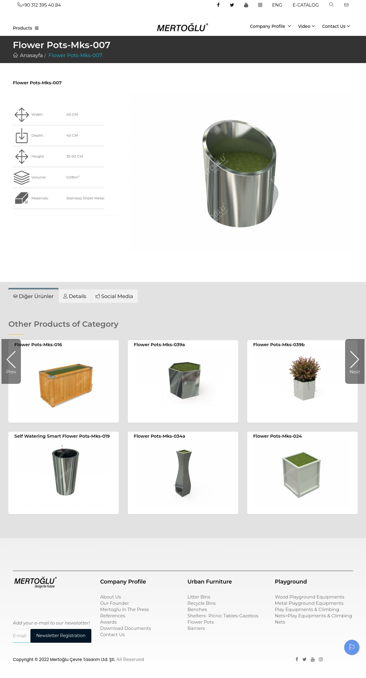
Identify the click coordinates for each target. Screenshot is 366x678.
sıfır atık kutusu (205, 551)
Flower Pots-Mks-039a (159, 344)
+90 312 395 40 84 (39, 5)
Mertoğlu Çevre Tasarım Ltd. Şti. (82, 659)
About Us (110, 597)
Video (306, 26)
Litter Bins (198, 597)
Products (22, 28)
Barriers (196, 628)
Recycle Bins (201, 603)
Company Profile (270, 26)
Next (352, 361)
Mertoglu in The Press (124, 609)
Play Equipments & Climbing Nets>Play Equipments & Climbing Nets (313, 616)
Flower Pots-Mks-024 (277, 436)
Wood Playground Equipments (310, 597)
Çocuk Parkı (27, 551)
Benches (197, 609)
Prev (13, 361)
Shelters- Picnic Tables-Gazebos (222, 616)
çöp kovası (112, 551)
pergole (284, 551)
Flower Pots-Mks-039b (279, 344)
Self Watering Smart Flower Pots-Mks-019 (62, 436)
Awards (108, 622)
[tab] (33, 296)
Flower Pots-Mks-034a (159, 436)
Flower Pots (200, 622)
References (112, 616)
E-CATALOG (306, 5)
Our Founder (114, 603)
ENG (277, 5)
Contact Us (336, 26)
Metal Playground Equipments (309, 603)
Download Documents (125, 628)
